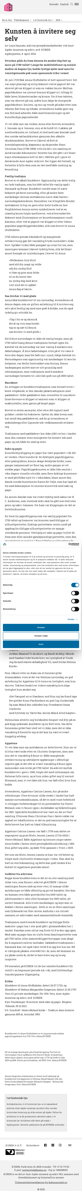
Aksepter (41, 627)
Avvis (41, 644)
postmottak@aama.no (34, 1170)
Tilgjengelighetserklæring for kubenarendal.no (41, 1182)
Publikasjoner (21, 20)
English (64, 4)
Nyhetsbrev (32, 1145)
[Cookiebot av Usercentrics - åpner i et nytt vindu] (67, 544)
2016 (58, 20)
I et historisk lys (42, 20)
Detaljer (71, 619)
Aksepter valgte (41, 636)
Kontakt (54, 4)
